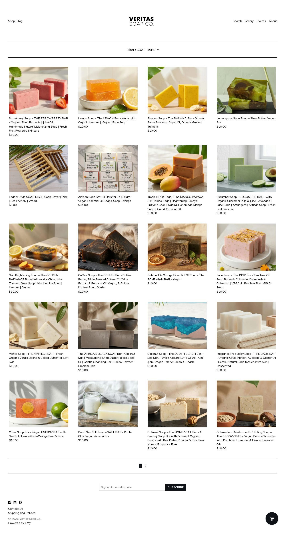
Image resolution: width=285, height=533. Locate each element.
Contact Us (15, 508)
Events (261, 21)
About (273, 21)
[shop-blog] (20, 502)
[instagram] (15, 502)
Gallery (249, 21)
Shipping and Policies (21, 513)
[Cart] (272, 518)
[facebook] (9, 502)
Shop (11, 21)
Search (237, 21)
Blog (20, 21)
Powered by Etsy (19, 523)
